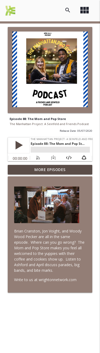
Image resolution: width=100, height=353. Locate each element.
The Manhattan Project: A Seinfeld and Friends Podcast (49, 124)
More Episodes (50, 169)
